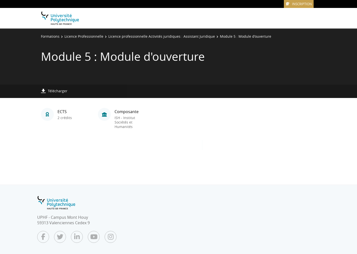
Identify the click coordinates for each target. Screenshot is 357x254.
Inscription (299, 4)
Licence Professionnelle (83, 36)
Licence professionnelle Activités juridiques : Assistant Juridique (161, 36)
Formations (50, 36)
